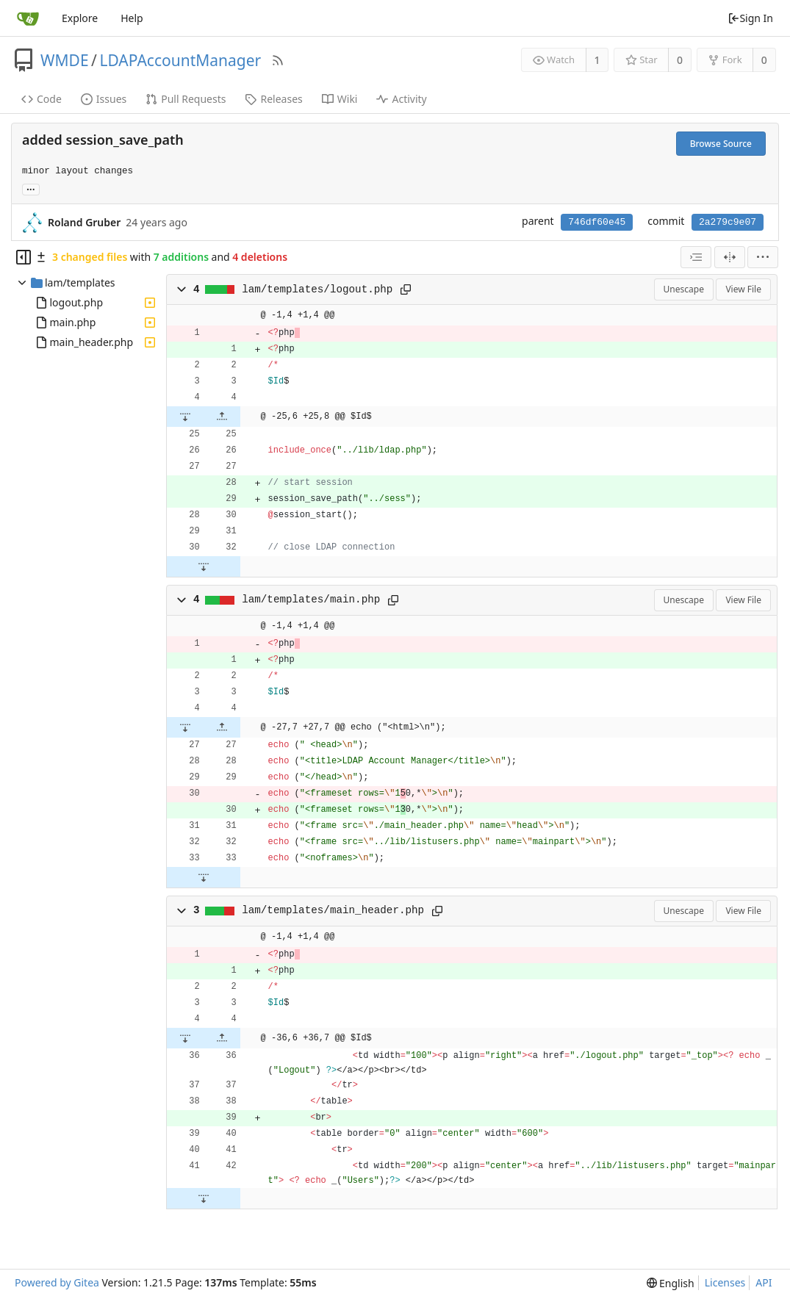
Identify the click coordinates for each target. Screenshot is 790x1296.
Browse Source (721, 143)
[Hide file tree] (23, 257)
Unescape (684, 289)
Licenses (725, 1282)
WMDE (64, 60)
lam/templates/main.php (311, 599)
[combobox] (696, 257)
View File (743, 289)
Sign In (750, 18)
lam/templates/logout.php (317, 289)
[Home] (28, 18)
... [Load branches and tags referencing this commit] (30, 188)
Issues (103, 99)
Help (132, 18)
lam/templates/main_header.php (333, 910)
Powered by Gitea (57, 1282)
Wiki (340, 99)
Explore (80, 18)
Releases (273, 99)
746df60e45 (596, 222)
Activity (401, 99)
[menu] (762, 257)
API (763, 1282)
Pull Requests (186, 99)
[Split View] (729, 257)
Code (41, 99)
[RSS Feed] (277, 60)
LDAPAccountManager (180, 60)
